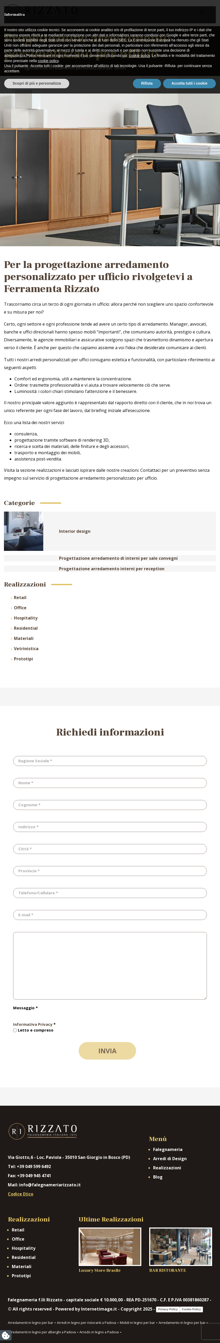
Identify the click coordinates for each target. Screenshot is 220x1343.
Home (10, 68)
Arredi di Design (170, 1158)
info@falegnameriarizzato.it (50, 1185)
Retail (20, 597)
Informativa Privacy (32, 1024)
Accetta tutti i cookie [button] (189, 1333)
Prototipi (23, 659)
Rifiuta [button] (147, 1333)
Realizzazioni (167, 1168)
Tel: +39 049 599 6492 (29, 1166)
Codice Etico (20, 1194)
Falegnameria (168, 1149)
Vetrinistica (26, 648)
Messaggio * (25, 1007)
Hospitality (25, 618)
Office (20, 608)
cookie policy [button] (139, 1305)
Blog (158, 1177)
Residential (26, 628)
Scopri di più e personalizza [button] (37, 1333)
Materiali (24, 638)
